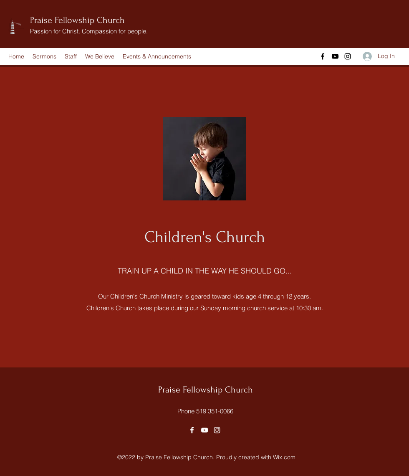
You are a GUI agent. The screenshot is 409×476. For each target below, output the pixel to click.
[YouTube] (335, 56)
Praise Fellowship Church (77, 20)
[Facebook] (322, 56)
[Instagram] (347, 56)
